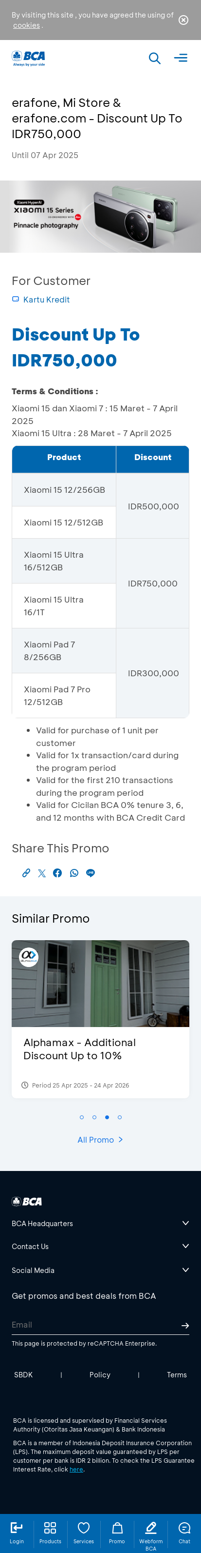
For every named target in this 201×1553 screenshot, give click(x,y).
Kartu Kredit (41, 299)
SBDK (23, 1374)
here (76, 1469)
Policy (100, 1374)
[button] (82, 1117)
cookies (26, 25)
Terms (177, 1374)
